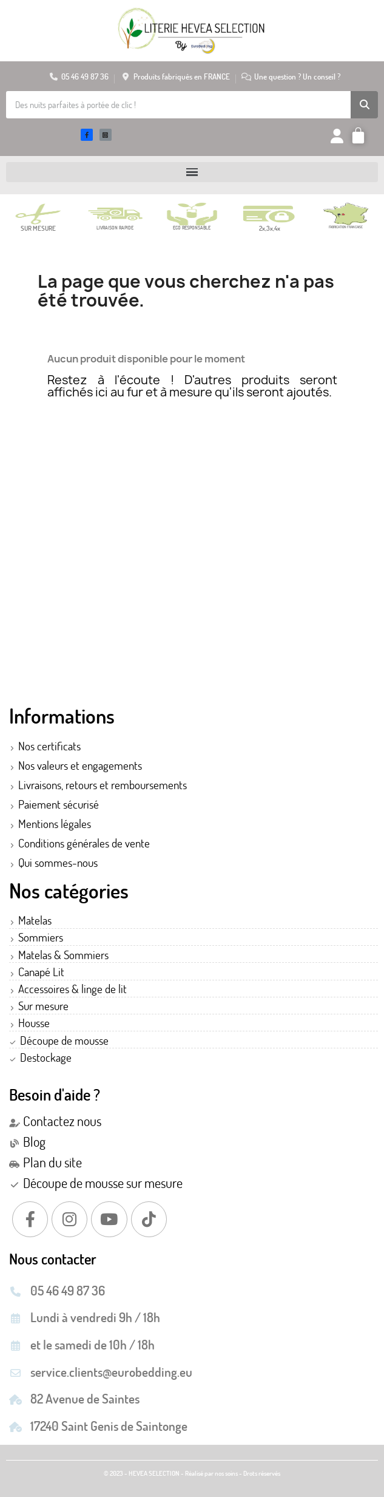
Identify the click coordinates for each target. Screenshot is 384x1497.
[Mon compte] (337, 135)
